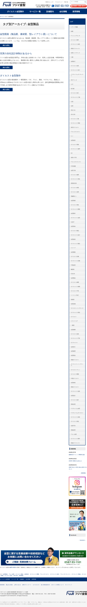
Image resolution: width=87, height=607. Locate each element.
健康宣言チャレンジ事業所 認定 (77, 454)
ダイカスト (74, 316)
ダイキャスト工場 (75, 97)
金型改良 (73, 140)
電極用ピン (74, 196)
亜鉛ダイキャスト (75, 48)
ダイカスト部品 (75, 421)
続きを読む (6, 45)
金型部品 (73, 355)
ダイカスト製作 (75, 40)
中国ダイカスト (75, 378)
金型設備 (73, 303)
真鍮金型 (73, 430)
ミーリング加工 (75, 295)
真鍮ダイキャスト (75, 443)
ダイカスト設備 (75, 256)
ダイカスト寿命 (75, 205)
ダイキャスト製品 (75, 243)
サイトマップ (68, 584)
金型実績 (73, 200)
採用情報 (34, 579)
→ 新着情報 (83, 473)
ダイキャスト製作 (75, 438)
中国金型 (73, 265)
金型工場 (73, 170)
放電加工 (73, 61)
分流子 (72, 222)
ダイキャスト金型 (75, 217)
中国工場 (66, 2)
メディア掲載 (74, 27)
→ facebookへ (82, 540)
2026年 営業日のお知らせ (75, 461)
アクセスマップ (58, 2)
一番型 (72, 325)
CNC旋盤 (73, 166)
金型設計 (73, 395)
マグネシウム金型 (75, 408)
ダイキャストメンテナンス (77, 364)
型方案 (72, 88)
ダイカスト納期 (75, 282)
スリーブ (73, 247)
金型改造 (73, 239)
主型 (72, 101)
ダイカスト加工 (75, 93)
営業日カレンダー (49, 2)
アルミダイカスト (75, 131)
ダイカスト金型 (75, 192)
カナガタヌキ (36, 584)
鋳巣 (72, 31)
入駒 (72, 57)
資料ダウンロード (26, 584)
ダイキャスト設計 (75, 235)
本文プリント (83, 16)
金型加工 (73, 347)
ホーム (2, 16)
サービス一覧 (15, 579)
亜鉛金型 (73, 404)
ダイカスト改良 (75, 65)
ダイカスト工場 (75, 118)
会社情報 (28, 579)
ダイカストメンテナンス (77, 308)
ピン (72, 136)
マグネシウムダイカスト (77, 412)
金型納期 (73, 329)
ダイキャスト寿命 (75, 179)
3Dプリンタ (74, 80)
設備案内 (22, 579)
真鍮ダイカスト (75, 359)
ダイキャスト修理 (75, 149)
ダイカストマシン (75, 369)
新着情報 (73, 449)
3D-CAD (73, 114)
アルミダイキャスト (76, 161)
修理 (11, 567)
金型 (72, 106)
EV (71, 153)
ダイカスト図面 (75, 374)
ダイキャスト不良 (75, 338)
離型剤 (72, 269)
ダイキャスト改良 (75, 44)
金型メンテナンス (75, 52)
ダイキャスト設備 (75, 260)
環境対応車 (74, 183)
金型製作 (73, 213)
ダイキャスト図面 (75, 209)
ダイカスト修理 (75, 174)
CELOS (73, 273)
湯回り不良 (74, 157)
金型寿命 (73, 226)
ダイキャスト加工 (75, 70)
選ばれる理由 (9, 584)
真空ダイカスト (75, 127)
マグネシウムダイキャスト (77, 75)
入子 (72, 84)
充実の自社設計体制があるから (16, 53)
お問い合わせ (17, 584)
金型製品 (73, 278)
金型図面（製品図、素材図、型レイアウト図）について (28, 34)
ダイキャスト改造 (75, 391)
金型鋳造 (73, 382)
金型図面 (73, 252)
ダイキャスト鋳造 (75, 417)
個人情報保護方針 (45, 584)
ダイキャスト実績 (75, 123)
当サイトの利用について (57, 584)
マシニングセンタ (75, 35)
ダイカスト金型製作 (10, 75)
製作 (14, 567)
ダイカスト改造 (75, 334)
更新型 (72, 299)
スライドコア (74, 321)
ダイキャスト (74, 342)
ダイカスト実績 (75, 144)
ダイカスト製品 (75, 230)
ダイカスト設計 (75, 400)
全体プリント (76, 16)
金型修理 (73, 351)
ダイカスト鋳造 (75, 187)
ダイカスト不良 (75, 291)
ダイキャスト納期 (75, 286)
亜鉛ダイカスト (75, 387)
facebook (73, 535)
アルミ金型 (74, 434)
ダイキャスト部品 (75, 312)
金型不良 (73, 425)
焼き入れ (73, 110)
